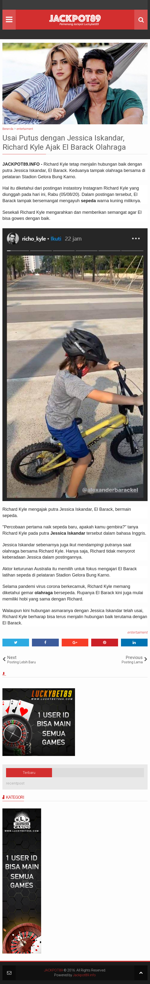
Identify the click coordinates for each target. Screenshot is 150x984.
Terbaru (29, 772)
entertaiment (137, 632)
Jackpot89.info (84, 975)
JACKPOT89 (53, 970)
